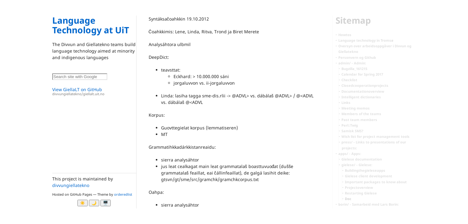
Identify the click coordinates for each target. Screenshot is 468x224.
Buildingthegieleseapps (365, 170)
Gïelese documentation (361, 159)
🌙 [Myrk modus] (94, 203)
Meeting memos (355, 108)
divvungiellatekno (70, 185)
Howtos (344, 34)
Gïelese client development (368, 176)
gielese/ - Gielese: (356, 164)
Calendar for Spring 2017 (362, 74)
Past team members (359, 119)
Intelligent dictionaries (361, 97)
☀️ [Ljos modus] (82, 203)
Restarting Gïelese (361, 193)
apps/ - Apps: (349, 153)
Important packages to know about (376, 182)
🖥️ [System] (105, 203)
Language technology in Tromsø (365, 40)
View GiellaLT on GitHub (94, 91)
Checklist (349, 79)
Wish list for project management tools (375, 136)
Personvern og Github (357, 57)
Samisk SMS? (352, 130)
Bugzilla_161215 (354, 68)
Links (345, 102)
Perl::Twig (349, 125)
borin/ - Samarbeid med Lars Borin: (368, 204)
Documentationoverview (362, 91)
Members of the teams (361, 113)
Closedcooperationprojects (364, 85)
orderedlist (123, 194)
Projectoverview (359, 187)
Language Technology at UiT (90, 25)
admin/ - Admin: (352, 63)
